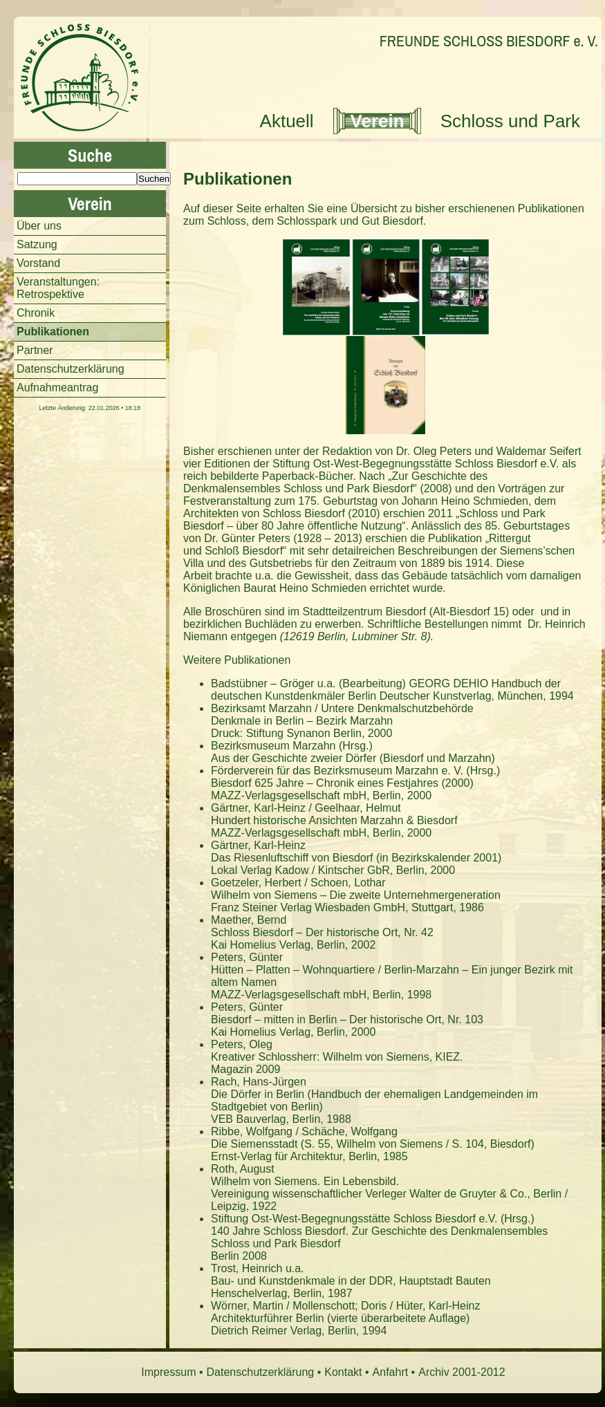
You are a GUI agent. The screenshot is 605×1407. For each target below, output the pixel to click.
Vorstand (38, 263)
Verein (377, 121)
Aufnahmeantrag (57, 387)
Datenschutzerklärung (70, 369)
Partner (35, 350)
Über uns (39, 226)
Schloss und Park (510, 121)
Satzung (37, 244)
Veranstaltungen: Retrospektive (58, 288)
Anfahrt (391, 1372)
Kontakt (343, 1372)
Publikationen (237, 178)
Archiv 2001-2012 (461, 1372)
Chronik (36, 313)
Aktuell (287, 121)
